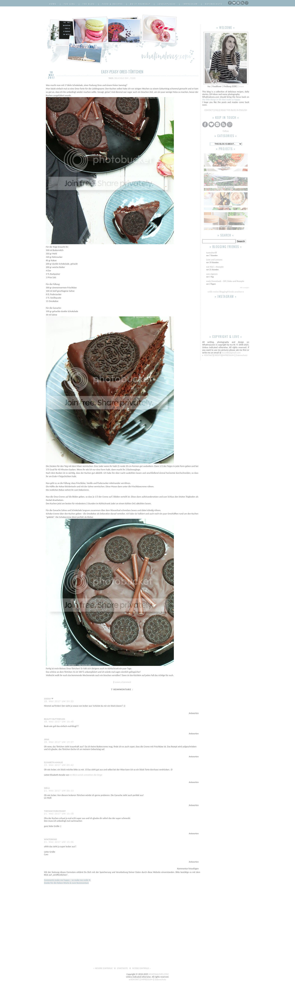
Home (52, 4)
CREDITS (217, 355)
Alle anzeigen (244, 287)
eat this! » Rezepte (215, 267)
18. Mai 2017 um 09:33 (59, 701)
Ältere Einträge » (141, 968)
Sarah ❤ (48, 698)
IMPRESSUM (228, 355)
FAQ (217, 110)
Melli (47, 788)
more (241, 86)
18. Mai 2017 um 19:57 (59, 742)
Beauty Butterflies (54, 719)
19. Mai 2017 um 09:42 (59, 765)
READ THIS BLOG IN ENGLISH (234, 110)
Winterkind (50, 839)
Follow (226, 131)
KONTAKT (208, 355)
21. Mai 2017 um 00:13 (59, 790)
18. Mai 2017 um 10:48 (59, 721)
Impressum (190, 4)
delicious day (122, 78)
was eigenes (211, 274)
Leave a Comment (123, 682)
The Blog (89, 4)
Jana (46, 739)
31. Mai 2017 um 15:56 (59, 842)
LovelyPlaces (167, 4)
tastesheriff (211, 252)
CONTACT (209, 110)
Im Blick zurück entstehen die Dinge (86, 775)
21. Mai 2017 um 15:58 (59, 813)
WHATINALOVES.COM (159, 974)
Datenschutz (213, 4)
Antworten (194, 713)
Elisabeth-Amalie (53, 762)
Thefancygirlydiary (55, 811)
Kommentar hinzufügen (188, 868)
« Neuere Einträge (103, 968)
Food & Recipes (112, 4)
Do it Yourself (140, 4)
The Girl (69, 4)
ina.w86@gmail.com (231, 352)
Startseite (122, 968)
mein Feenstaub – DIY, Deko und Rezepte (225, 281)
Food (133, 78)
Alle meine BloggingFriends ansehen (225, 291)
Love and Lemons (214, 259)
